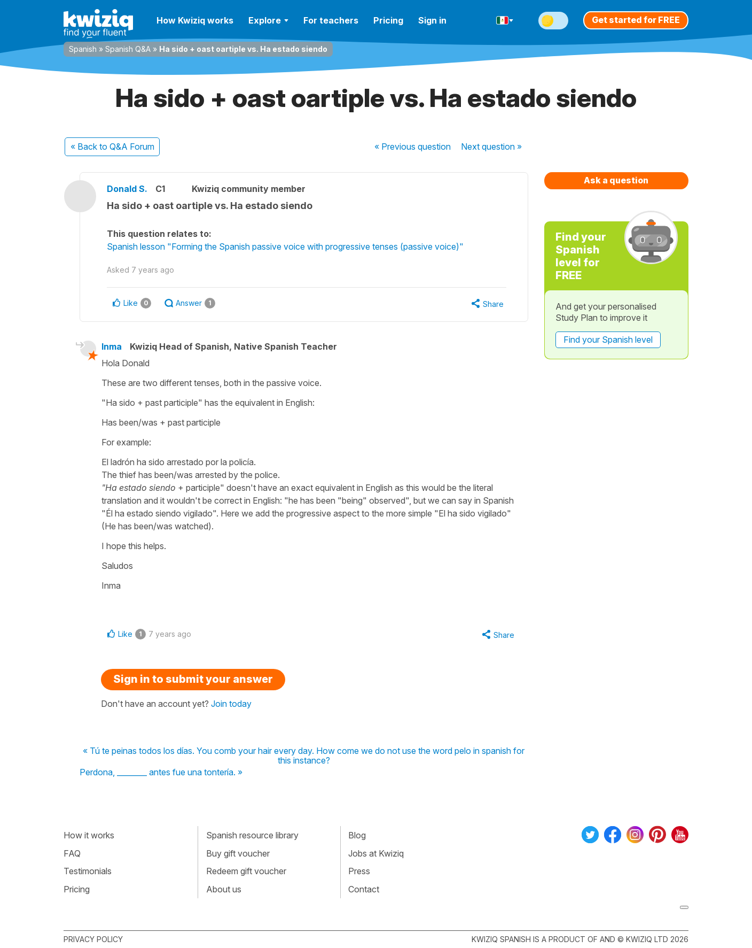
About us (223, 889)
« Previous (412, 146)
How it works (89, 835)
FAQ (72, 853)
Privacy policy (93, 939)
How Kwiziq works (194, 20)
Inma (111, 346)
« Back (112, 146)
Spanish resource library (252, 835)
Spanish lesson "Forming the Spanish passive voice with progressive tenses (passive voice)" (285, 246)
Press (359, 871)
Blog (357, 835)
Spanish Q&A (128, 48)
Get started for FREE (636, 19)
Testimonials (88, 871)
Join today (231, 703)
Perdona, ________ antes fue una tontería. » (161, 772)
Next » (491, 146)
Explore (268, 20)
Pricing (388, 20)
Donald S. (127, 188)
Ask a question (616, 180)
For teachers (330, 20)
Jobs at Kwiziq (376, 853)
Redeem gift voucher (246, 871)
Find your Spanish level (608, 339)
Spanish (83, 48)
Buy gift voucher (238, 853)
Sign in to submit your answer (193, 679)
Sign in (432, 20)
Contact (363, 889)
